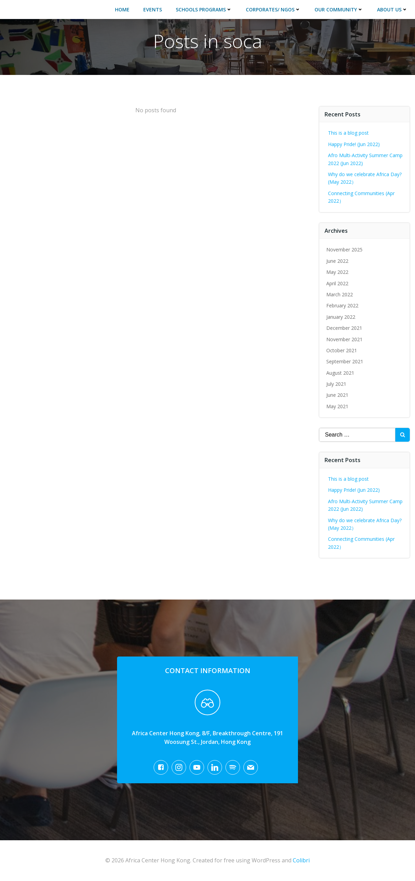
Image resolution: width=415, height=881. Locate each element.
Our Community (339, 9)
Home (122, 9)
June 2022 (338, 260)
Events (153, 9)
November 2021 (345, 338)
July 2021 (337, 383)
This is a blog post (348, 132)
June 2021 (338, 394)
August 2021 (341, 372)
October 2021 (342, 349)
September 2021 (345, 361)
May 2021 (338, 405)
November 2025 (345, 249)
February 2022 (343, 305)
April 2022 (338, 282)
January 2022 (341, 316)
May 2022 (338, 271)
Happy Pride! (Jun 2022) (354, 143)
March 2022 (340, 293)
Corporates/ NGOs (273, 9)
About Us (392, 9)
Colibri (301, 860)
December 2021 (345, 327)
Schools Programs (204, 9)
